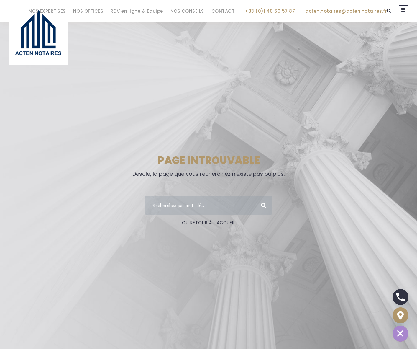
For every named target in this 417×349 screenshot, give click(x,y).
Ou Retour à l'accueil (208, 223)
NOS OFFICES (88, 11)
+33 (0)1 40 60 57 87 (270, 11)
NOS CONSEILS (187, 11)
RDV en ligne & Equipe (137, 11)
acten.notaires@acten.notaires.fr (346, 11)
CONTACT (223, 11)
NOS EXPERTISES (47, 11)
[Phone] (400, 297)
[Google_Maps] (400, 315)
